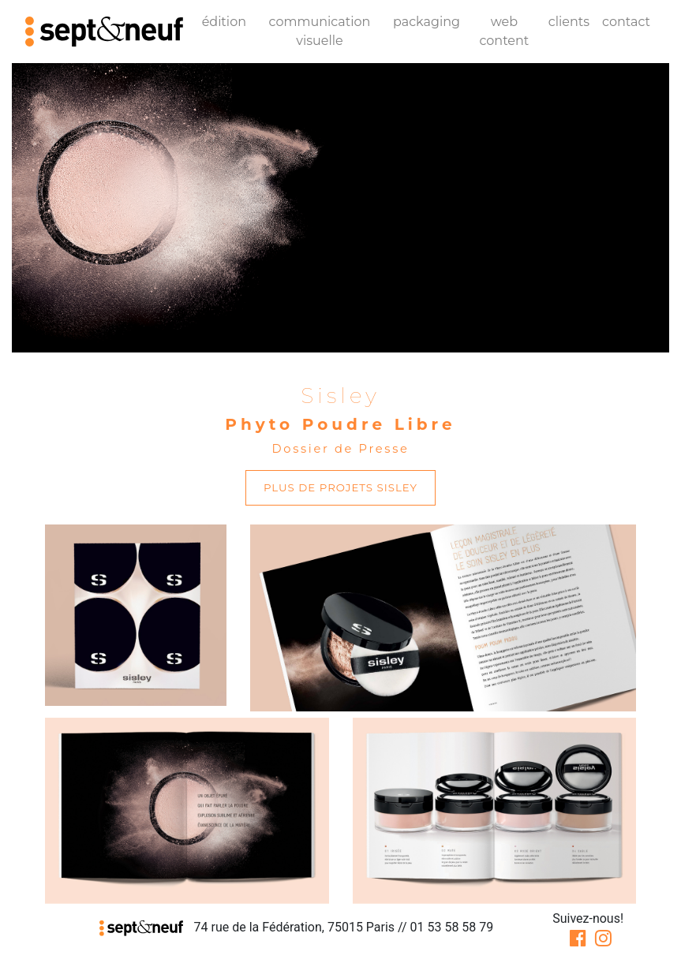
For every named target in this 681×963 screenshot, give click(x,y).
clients (568, 21)
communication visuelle (320, 31)
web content (504, 31)
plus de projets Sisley (340, 487)
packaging (426, 21)
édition (224, 21)
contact (626, 21)
